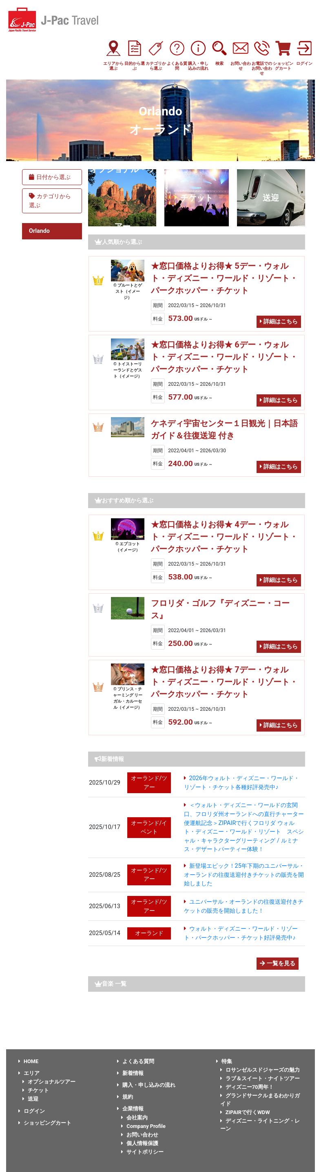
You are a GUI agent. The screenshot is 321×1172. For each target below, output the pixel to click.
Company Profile (143, 1126)
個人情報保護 (139, 1143)
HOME (28, 1061)
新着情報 (130, 1073)
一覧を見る (277, 963)
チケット (196, 198)
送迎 (271, 198)
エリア (29, 1073)
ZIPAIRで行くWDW (245, 1112)
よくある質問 (135, 1061)
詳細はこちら (279, 321)
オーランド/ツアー (149, 783)
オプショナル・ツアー (122, 197)
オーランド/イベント (149, 828)
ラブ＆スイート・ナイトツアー (260, 1078)
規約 (125, 1097)
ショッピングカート (44, 1123)
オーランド (149, 933)
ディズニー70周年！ (247, 1087)
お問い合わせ (139, 1135)
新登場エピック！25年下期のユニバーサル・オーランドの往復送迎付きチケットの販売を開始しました (244, 874)
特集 (224, 1061)
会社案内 (134, 1118)
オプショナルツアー (48, 1082)
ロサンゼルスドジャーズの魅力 (260, 1070)
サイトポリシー (142, 1152)
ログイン (31, 1111)
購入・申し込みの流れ (146, 1085)
